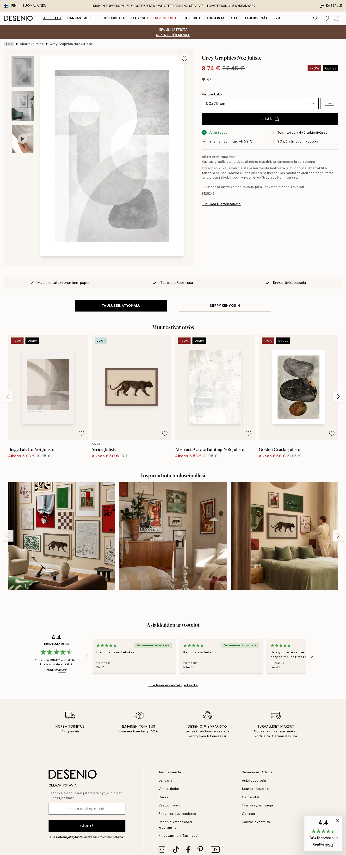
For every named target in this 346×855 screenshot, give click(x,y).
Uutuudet (191, 18)
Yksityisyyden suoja (257, 805)
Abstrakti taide (32, 44)
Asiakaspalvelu (254, 781)
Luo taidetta (113, 18)
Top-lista (215, 18)
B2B (276, 18)
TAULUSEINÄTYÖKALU (121, 305)
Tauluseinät (256, 18)
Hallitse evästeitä (256, 822)
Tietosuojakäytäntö (69, 837)
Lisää (270, 119)
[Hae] (315, 18)
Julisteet (52, 18)
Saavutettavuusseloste (177, 814)
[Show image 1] (23, 71)
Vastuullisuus (169, 805)
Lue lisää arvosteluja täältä (173, 685)
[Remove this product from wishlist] (184, 58)
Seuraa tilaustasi (255, 789)
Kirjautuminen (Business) (179, 836)
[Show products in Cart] (337, 18)
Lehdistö (166, 781)
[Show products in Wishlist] (326, 18)
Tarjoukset (165, 18)
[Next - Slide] (338, 396)
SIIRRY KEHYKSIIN (225, 305)
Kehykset (139, 18)
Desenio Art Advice (257, 772)
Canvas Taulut (81, 18)
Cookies (248, 814)
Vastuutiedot (169, 789)
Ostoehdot (251, 797)
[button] (329, 103)
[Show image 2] (23, 106)
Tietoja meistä (170, 772)
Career (164, 797)
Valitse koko (212, 94)
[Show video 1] (23, 139)
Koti (234, 18)
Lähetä (87, 826)
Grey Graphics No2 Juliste (71, 44)
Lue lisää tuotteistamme (221, 204)
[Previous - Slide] (7, 396)
